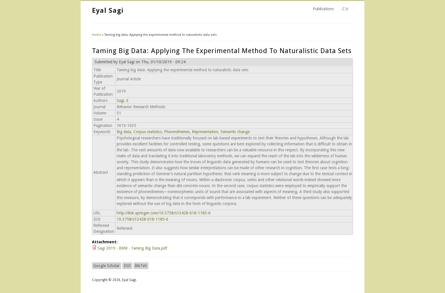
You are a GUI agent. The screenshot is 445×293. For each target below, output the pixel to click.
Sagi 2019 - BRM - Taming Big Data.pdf (132, 248)
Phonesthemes (177, 131)
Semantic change (235, 131)
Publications (323, 9)
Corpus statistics (147, 131)
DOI (127, 265)
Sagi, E (123, 100)
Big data (124, 131)
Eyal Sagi (107, 10)
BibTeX (141, 265)
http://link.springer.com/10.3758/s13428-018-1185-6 (164, 213)
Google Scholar (106, 265)
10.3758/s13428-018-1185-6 (142, 219)
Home (96, 35)
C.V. (345, 9)
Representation (205, 131)
